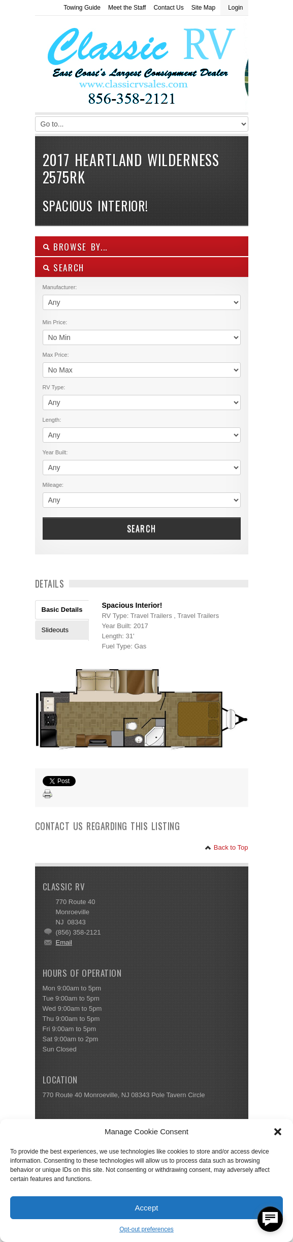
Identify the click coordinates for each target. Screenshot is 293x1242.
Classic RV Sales (111, 66)
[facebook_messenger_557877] (270, 1219)
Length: (52, 420)
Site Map (203, 7)
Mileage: (53, 485)
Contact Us (168, 7)
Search (141, 528)
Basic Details (62, 609)
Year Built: (55, 452)
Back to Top (226, 847)
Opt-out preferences (146, 1229)
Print (48, 794)
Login (235, 7)
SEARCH (64, 267)
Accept (146, 1207)
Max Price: (56, 355)
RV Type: (54, 387)
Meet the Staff (127, 7)
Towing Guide (82, 7)
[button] (278, 1132)
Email (64, 942)
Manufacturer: (60, 287)
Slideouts (55, 630)
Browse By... (75, 246)
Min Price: (55, 322)
